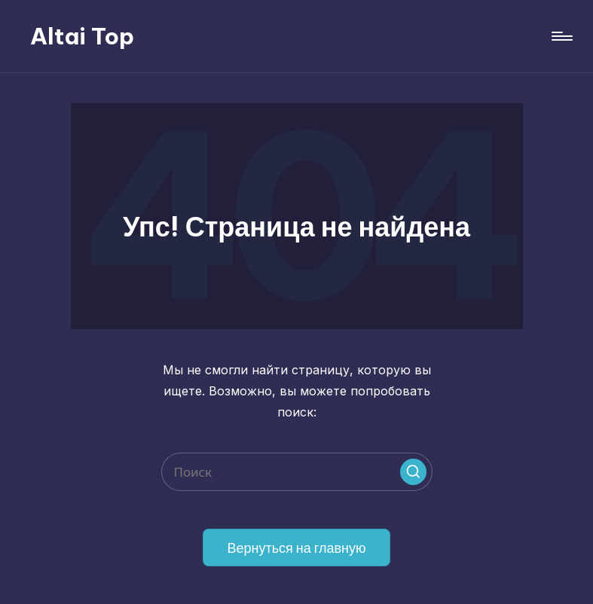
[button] (413, 472)
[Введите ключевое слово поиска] (297, 472)
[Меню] (561, 36)
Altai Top (82, 36)
